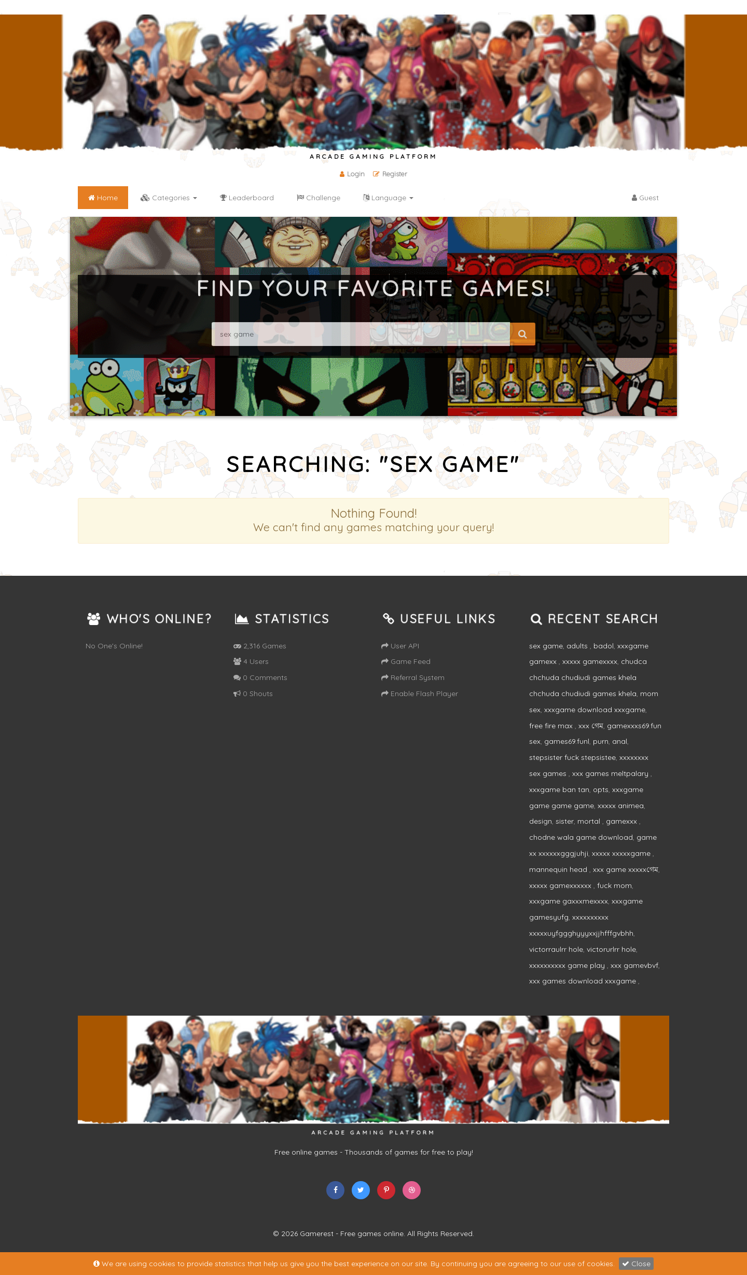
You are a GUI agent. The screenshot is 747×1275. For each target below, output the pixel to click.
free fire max (552, 725)
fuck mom (614, 885)
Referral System (413, 677)
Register (390, 174)
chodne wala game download (581, 837)
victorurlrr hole (611, 949)
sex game (546, 645)
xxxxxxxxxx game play (568, 965)
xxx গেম (590, 725)
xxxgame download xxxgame (594, 709)
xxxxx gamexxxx (589, 661)
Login (352, 174)
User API (400, 645)
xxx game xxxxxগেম (625, 869)
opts (600, 789)
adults (578, 645)
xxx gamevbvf (634, 965)
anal (619, 741)
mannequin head (559, 869)
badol (603, 645)
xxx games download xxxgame (583, 981)
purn (600, 741)
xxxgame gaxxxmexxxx (568, 901)
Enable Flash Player (419, 693)
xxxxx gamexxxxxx (561, 885)
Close (636, 1263)
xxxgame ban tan (559, 789)
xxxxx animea (621, 805)
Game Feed (406, 661)
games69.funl (566, 741)
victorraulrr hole (556, 949)
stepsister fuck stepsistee (572, 757)
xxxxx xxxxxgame (622, 853)
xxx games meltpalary (611, 773)
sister (565, 821)
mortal (589, 821)
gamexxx (622, 821)
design (540, 821)
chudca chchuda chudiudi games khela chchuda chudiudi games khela (588, 677)
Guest (645, 197)
